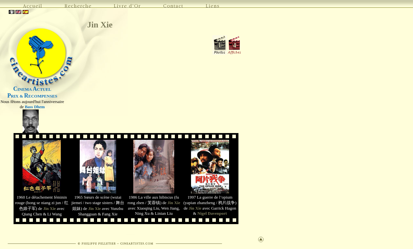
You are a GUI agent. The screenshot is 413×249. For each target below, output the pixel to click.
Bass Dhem (35, 106)
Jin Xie (100, 24)
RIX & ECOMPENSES (32, 96)
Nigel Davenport (212, 213)
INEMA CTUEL (32, 89)
